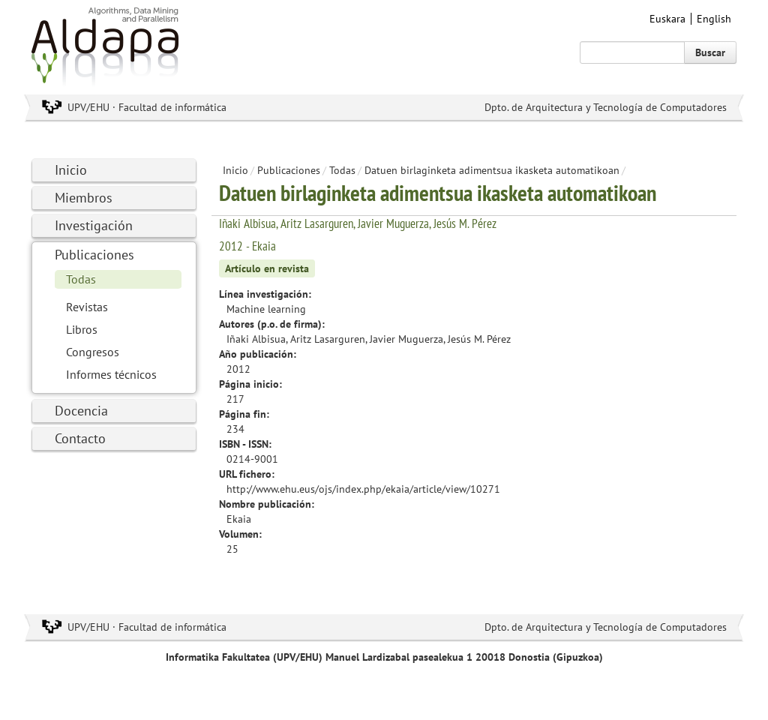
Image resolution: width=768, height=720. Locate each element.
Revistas (87, 306)
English (714, 19)
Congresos (92, 351)
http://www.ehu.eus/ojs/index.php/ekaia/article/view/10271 (363, 489)
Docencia (81, 410)
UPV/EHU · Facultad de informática (147, 107)
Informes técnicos (111, 374)
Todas (81, 279)
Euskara (668, 19)
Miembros (83, 197)
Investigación (94, 225)
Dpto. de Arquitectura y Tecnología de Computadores (605, 107)
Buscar (710, 52)
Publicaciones (94, 254)
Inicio (71, 169)
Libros (82, 329)
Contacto (80, 438)
